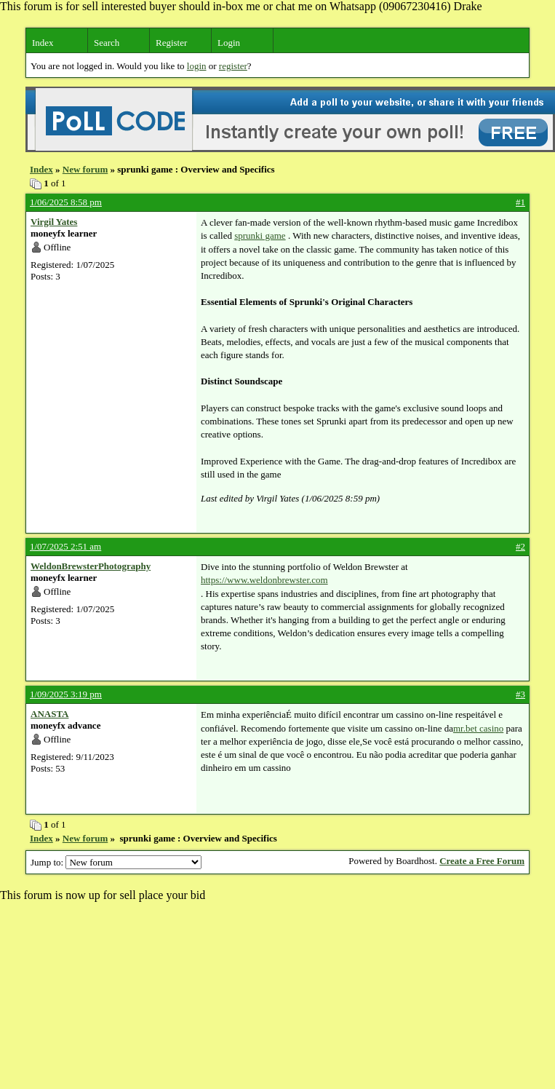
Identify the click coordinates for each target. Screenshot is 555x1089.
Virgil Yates (54, 221)
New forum (85, 169)
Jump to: (116, 862)
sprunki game (259, 235)
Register (171, 42)
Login (228, 42)
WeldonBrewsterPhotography (91, 566)
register (233, 65)
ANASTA (50, 713)
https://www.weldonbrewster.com (264, 579)
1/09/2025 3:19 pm (66, 694)
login (197, 65)
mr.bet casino (478, 728)
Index (43, 42)
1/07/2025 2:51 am (65, 546)
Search (106, 42)
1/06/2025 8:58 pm (66, 202)
